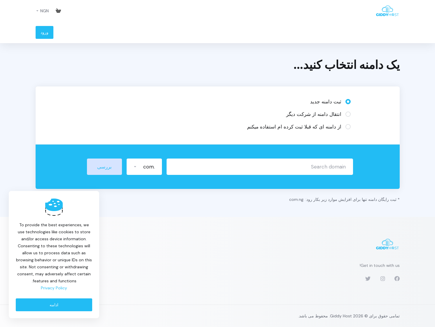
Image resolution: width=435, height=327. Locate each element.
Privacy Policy (54, 288)
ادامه (54, 304)
